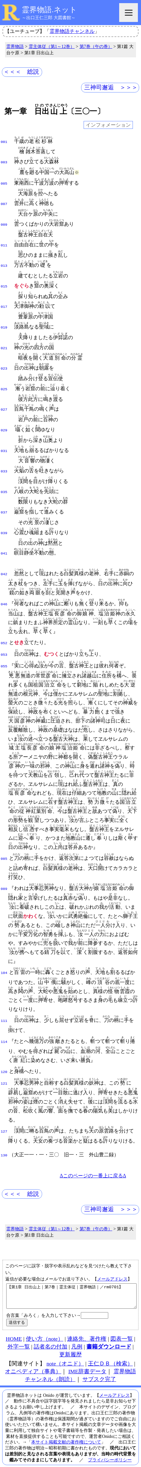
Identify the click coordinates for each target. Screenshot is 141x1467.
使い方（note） (44, 1328)
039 (4, 520)
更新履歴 (70, 1343)
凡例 (76, 1336)
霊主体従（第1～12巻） (52, 46)
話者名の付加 (50, 1336)
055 (4, 651)
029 (4, 420)
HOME (14, 1328)
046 (4, 590)
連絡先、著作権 (86, 1328)
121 (4, 1067)
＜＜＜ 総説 (21, 71)
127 (4, 1115)
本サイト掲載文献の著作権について (66, 1430)
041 (4, 540)
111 (4, 1005)
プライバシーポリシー (110, 1448)
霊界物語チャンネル (72, 31)
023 (4, 361)
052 (4, 629)
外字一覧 (18, 1336)
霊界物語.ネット (49, 10)
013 (4, 261)
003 (4, 161)
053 (4, 640)
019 (4, 321)
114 (4, 1026)
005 (4, 181)
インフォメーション (108, 125)
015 (4, 281)
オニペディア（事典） (33, 1360)
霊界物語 (15, 46)
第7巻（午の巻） (96, 46)
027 (4, 400)
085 (4, 843)
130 (4, 1139)
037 (4, 500)
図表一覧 (121, 1328)
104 (4, 957)
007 (4, 201)
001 (4, 141)
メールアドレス (112, 1263)
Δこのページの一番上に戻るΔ (93, 1160)
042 (4, 560)
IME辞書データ (87, 1360)
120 (4, 1057)
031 (4, 441)
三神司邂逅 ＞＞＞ (111, 87)
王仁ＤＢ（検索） (110, 1352)
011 (4, 241)
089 (4, 873)
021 (4, 341)
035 (4, 480)
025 (4, 381)
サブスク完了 (99, 1368)
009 (4, 221)
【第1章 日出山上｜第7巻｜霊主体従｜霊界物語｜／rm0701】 (71, 1283)
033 (4, 460)
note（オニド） (65, 1352)
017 (4, 301)
